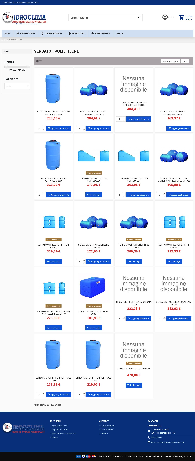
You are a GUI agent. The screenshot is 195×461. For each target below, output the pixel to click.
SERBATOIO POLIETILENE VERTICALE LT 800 (93, 379)
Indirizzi (104, 433)
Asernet (187, 456)
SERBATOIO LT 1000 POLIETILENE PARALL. (53, 246)
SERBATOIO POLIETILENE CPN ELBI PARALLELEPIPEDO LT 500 (53, 312)
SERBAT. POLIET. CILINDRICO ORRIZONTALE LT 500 (173, 113)
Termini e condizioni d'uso (64, 433)
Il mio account (107, 425)
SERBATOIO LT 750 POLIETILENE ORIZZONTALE (134, 246)
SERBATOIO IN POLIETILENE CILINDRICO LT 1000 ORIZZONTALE (174, 179)
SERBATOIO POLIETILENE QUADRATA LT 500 (133, 303)
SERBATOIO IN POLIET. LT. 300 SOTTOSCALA (94, 179)
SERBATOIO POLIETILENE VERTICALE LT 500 (53, 379)
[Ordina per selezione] (170, 61)
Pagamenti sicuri (60, 429)
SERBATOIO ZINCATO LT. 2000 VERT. (133, 368)
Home (55, 437)
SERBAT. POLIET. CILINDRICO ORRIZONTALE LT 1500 (93, 113)
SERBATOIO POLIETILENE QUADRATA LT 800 (173, 303)
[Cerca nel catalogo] (139, 17)
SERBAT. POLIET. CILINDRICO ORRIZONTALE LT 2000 (133, 103)
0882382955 (8, 2)
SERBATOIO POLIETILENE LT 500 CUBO (93, 312)
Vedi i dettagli (93, 194)
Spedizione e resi (59, 425)
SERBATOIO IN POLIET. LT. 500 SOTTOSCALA (134, 179)
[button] (25, 33)
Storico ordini (107, 429)
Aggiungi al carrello (58, 128)
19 (185, 61)
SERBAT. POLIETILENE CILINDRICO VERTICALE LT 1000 (53, 113)
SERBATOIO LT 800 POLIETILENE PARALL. (174, 246)
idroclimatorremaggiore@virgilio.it (27, 2)
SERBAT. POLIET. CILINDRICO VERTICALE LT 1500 (53, 179)
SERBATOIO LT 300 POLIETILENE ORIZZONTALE (93, 246)
